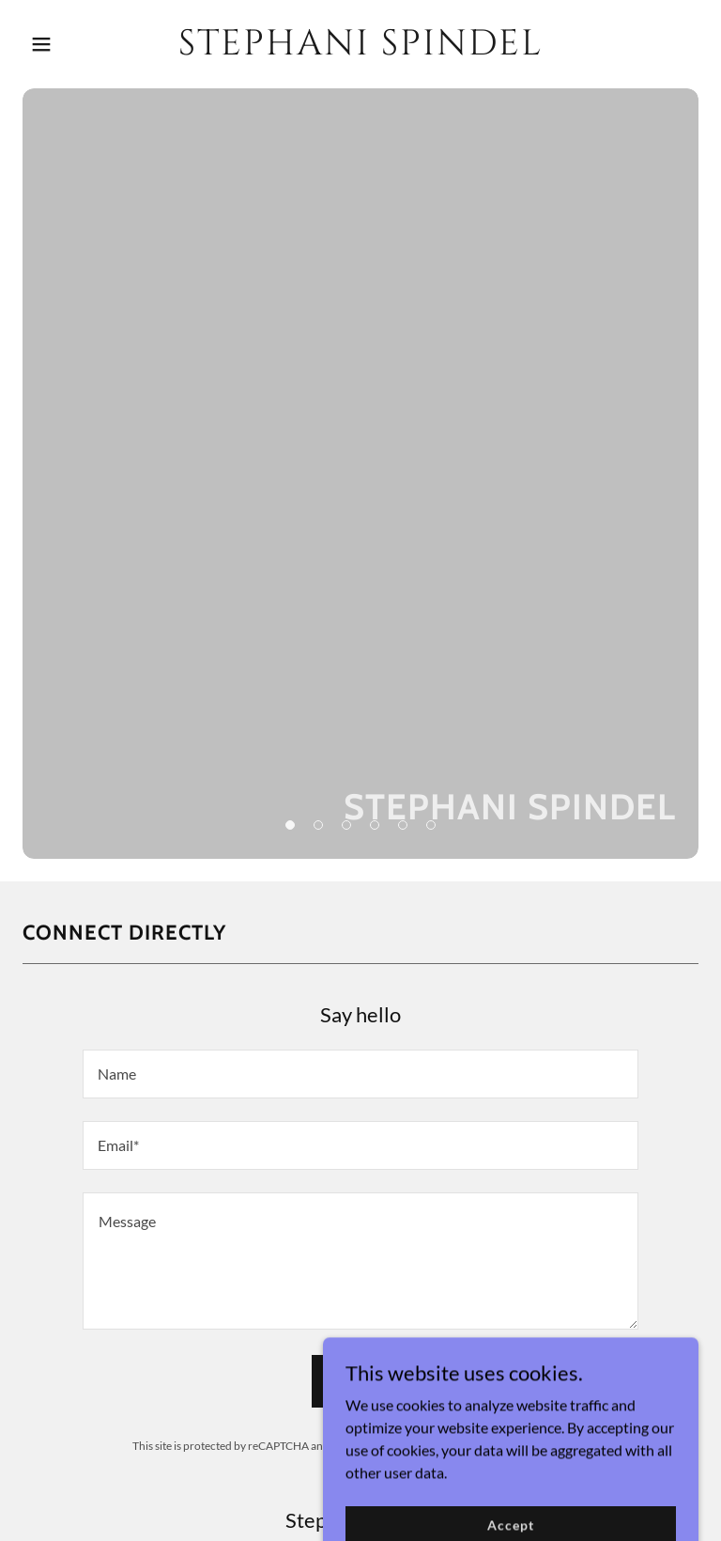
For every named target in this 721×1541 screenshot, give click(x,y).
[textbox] (360, 1074)
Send (360, 1382)
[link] (360, 48)
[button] (73, 44)
